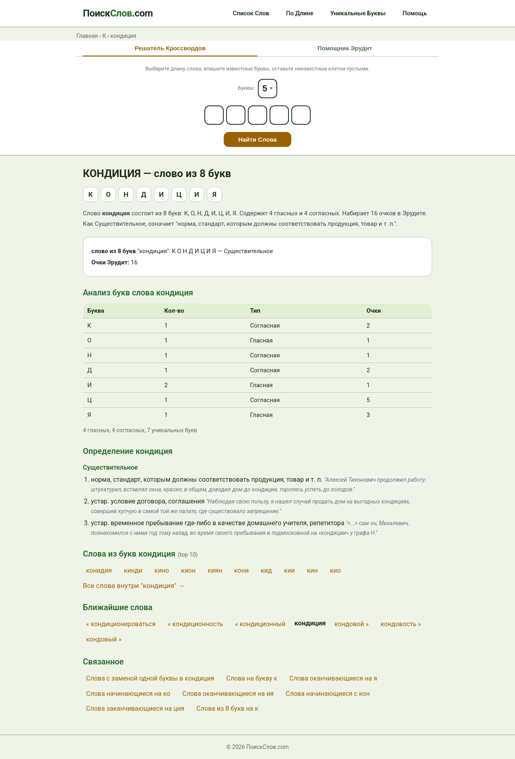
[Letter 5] (301, 115)
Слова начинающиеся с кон (328, 693)
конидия (99, 570)
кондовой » (352, 624)
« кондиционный (260, 624)
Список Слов (251, 13)
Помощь (415, 13)
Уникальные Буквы (358, 13)
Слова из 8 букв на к (227, 709)
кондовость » (401, 624)
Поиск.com (118, 13)
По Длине (299, 13)
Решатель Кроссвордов (170, 48)
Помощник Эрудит (344, 48)
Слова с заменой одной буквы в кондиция (150, 678)
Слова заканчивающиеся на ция (135, 709)
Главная (87, 36)
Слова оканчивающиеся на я (333, 678)
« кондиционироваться (121, 624)
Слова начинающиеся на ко (128, 693)
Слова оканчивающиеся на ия (228, 693)
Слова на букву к (251, 678)
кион (188, 570)
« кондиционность (195, 624)
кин (312, 570)
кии (289, 570)
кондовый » (104, 639)
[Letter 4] (279, 115)
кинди (133, 570)
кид (266, 570)
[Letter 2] (235, 115)
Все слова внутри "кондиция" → (134, 586)
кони (241, 570)
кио (335, 570)
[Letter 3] (257, 115)
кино (161, 570)
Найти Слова (257, 139)
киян (215, 570)
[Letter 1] (214, 115)
